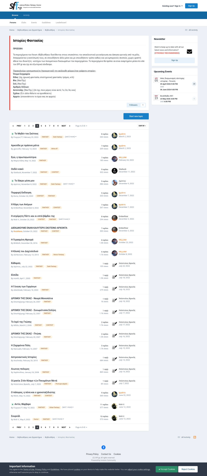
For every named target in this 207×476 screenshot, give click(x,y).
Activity (26, 15)
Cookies (117, 454)
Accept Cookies (166, 469)
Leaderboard (61, 22)
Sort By (142, 126)
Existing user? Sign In (172, 6)
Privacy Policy (92, 454)
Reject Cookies (188, 469)
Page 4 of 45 (81, 126)
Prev (19, 126)
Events (34, 22)
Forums (13, 22)
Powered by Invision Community (103, 460)
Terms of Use (28, 469)
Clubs (23, 22)
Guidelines (46, 22)
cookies (77, 469)
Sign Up (191, 6)
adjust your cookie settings (139, 469)
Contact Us (106, 454)
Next (64, 126)
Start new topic (136, 116)
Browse (15, 16)
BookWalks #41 (166, 96)
